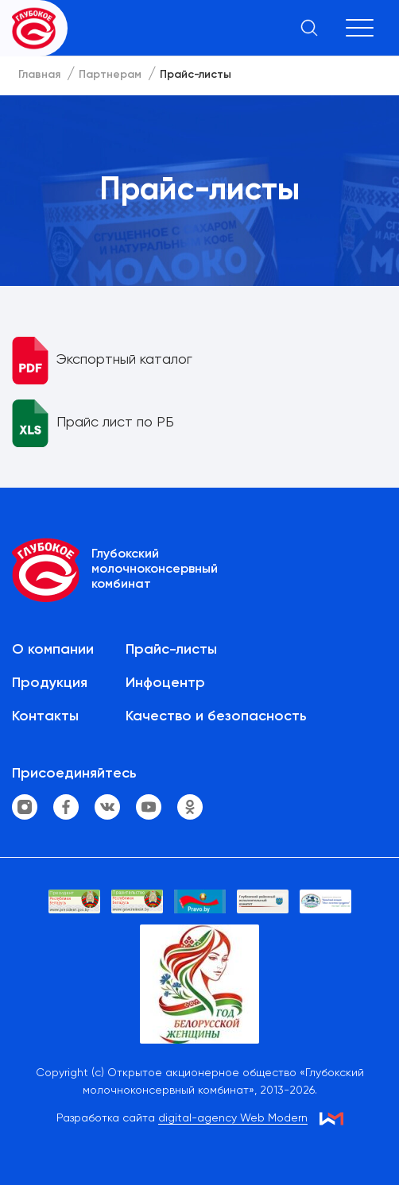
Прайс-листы (171, 650)
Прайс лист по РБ (115, 422)
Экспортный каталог (124, 360)
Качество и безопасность (216, 716)
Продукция (49, 683)
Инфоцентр (165, 683)
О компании (53, 650)
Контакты (45, 716)
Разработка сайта (182, 1119)
